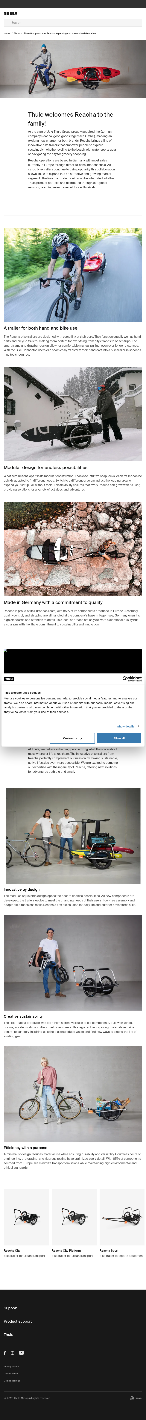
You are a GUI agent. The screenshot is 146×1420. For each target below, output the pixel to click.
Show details (126, 726)
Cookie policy (11, 1373)
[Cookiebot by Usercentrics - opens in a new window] (125, 679)
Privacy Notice (11, 1366)
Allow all (119, 738)
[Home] (27, 13)
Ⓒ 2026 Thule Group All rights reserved (27, 1398)
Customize (72, 738)
